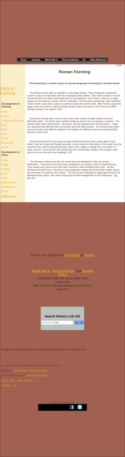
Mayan (4, 138)
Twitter (89, 255)
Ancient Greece (63, 271)
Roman (4, 147)
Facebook (72, 255)
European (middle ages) (12, 120)
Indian (4, 178)
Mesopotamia (7, 142)
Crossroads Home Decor (37, 375)
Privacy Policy (7, 380)
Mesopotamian (8, 187)
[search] (57, 323)
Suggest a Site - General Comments (30, 370)
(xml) (14, 385)
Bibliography (8, 196)
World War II (40, 271)
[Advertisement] (26, 31)
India (3, 134)
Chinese (5, 116)
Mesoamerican (8, 182)
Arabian (5, 164)
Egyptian (5, 169)
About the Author (25, 380)
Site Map (5, 385)
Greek (4, 129)
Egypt (4, 125)
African (4, 111)
